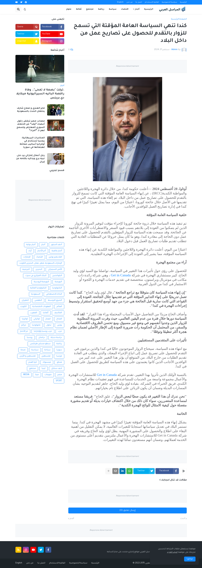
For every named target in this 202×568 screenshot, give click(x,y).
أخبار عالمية (57, 251)
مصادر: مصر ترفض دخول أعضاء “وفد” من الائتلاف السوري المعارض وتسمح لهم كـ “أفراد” (31, 126)
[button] (24, 9)
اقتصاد (39, 257)
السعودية (35, 294)
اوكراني (37, 319)
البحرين (38, 269)
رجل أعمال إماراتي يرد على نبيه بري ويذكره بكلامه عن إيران (30, 158)
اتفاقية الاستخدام (152, 2)
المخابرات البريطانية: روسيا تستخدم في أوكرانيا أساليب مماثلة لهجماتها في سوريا (32, 143)
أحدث (182, 518)
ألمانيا (45, 313)
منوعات (48, 375)
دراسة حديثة (56, 337)
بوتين (59, 325)
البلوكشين (57, 276)
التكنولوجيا (57, 288)
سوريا (59, 350)
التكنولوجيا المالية (38, 288)
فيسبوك (47, 362)
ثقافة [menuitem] (79, 9)
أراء (30, 251)
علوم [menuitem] (68, 9)
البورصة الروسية (41, 282)
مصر (59, 375)
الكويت (23, 307)
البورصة (58, 282)
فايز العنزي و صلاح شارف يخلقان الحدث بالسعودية (31, 110)
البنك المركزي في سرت (35, 276)
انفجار (48, 319)
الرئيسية (183, 2)
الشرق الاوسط (55, 300)
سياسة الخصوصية (169, 2)
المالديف (58, 313)
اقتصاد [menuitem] (124, 9)
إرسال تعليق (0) (127, 510)
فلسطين (45, 356)
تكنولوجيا (36, 325)
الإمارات (26, 257)
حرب (60, 331)
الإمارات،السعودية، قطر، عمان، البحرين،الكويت (40, 263)
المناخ (59, 319)
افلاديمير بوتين (55, 257)
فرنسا (59, 356)
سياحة (47, 350)
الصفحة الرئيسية (179, 19)
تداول (48, 325)
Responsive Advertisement (127, 66)
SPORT (59, 381)
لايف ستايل (56, 368)
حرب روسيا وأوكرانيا (43, 331)
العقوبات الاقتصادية (41, 307)
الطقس (38, 300)
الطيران (25, 300)
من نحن (129, 2)
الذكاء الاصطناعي (54, 294)
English (120, 2)
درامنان (41, 337)
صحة (23, 350)
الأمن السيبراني (55, 269)
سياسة (35, 350)
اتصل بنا (138, 2)
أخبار (43, 245)
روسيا (30, 337)
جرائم (23, 325)
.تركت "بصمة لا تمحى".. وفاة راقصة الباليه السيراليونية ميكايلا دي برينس (40, 94)
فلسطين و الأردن (28, 356)
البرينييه (26, 269)
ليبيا (43, 368)
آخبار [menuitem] (137, 9)
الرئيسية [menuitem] (148, 9)
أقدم (72, 518)
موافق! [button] (190, 559)
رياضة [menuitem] (101, 9)
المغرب (33, 313)
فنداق (59, 362)
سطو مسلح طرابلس (40, 344)
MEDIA (26, 375)
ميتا (37, 375)
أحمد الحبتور (56, 245)
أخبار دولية (30, 245)
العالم (59, 307)
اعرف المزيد (172, 552)
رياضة (59, 344)
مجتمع (32, 368)
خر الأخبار (24, 331)
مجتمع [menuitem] (90, 9)
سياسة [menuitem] (112, 9)
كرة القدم (32, 362)
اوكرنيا (25, 319)
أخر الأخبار (41, 251)
